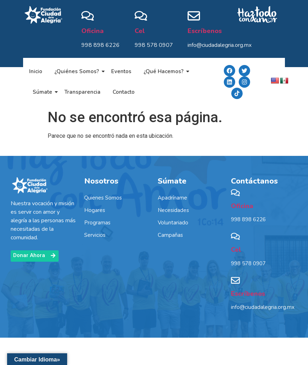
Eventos (121, 71)
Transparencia (82, 92)
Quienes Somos (103, 198)
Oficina (92, 31)
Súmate (44, 92)
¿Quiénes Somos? (78, 71)
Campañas (170, 235)
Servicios (95, 235)
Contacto (124, 92)
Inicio (35, 71)
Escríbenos (205, 31)
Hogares (94, 210)
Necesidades (173, 210)
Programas (97, 222)
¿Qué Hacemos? (165, 71)
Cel (140, 31)
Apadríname (172, 198)
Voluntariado (173, 222)
